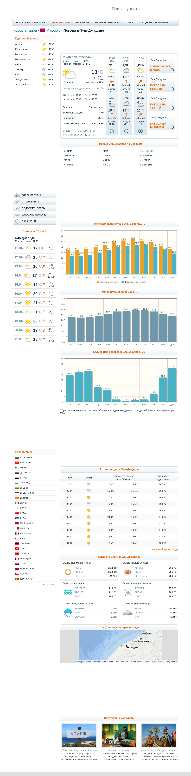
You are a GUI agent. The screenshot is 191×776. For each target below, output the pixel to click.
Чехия (24, 574)
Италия (24, 503)
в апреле (68, 134)
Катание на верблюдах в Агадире (159, 750)
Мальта (24, 528)
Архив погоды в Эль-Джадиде (119, 469)
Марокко (53, 30)
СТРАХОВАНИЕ (30, 201)
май (105, 151)
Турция (24, 553)
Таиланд (25, 543)
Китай (23, 513)
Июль (78, 568)
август (107, 164)
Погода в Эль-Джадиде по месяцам (119, 143)
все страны (48, 584)
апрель (68, 164)
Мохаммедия (22, 59)
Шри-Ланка (26, 579)
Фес (17, 74)
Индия (24, 488)
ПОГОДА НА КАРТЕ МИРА (30, 22)
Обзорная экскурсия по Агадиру (79, 750)
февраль (69, 155)
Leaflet (78, 662)
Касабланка (21, 49)
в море (160, 68)
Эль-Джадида (23, 79)
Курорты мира (25, 30)
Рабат (18, 64)
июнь (106, 155)
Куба (23, 518)
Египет (24, 478)
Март (138, 596)
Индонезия (27, 493)
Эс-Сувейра (22, 84)
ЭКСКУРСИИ (82, 22)
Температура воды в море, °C (119, 292)
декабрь (147, 164)
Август (79, 572)
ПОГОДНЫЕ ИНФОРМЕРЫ (154, 22)
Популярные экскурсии (119, 718)
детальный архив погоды (165, 549)
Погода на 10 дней (34, 231)
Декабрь (80, 616)
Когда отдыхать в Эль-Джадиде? (119, 556)
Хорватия (26, 563)
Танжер (19, 69)
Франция (25, 558)
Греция (24, 467)
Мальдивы (26, 523)
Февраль (140, 588)
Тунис (24, 548)
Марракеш (21, 54)
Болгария (26, 457)
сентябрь (148, 151)
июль (106, 160)
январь (68, 151)
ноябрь (146, 160)
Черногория (27, 568)
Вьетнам (25, 462)
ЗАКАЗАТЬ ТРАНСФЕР (34, 214)
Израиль (25, 483)
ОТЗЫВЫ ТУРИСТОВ (107, 22)
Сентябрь (81, 576)
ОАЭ (22, 538)
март (67, 160)
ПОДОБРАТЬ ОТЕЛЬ (33, 208)
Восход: (71, 95)
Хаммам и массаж (119, 750)
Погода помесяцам (158, 125)
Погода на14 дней (158, 106)
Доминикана (28, 472)
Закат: (88, 95)
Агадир (19, 44)
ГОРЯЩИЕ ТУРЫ (60, 22)
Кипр (23, 508)
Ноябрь (79, 608)
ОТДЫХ (129, 22)
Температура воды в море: (77, 88)
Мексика (25, 533)
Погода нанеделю (158, 87)
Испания (25, 498)
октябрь (147, 155)
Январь (139, 592)
